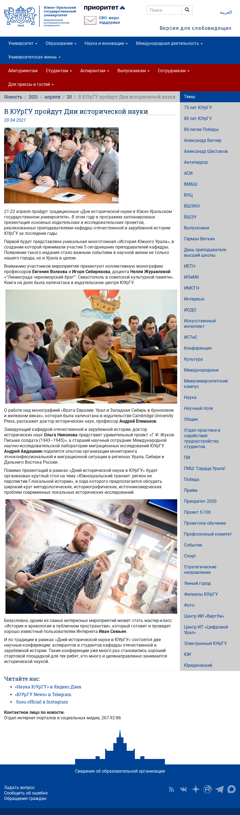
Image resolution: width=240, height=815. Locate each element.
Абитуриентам (23, 70)
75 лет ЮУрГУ (198, 107)
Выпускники (196, 227)
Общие (191, 419)
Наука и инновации (106, 43)
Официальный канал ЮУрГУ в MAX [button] (231, 789)
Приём (190, 490)
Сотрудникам (173, 70)
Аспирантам (94, 70)
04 (12, 120)
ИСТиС (190, 337)
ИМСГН (191, 288)
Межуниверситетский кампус (206, 383)
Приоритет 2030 (200, 501)
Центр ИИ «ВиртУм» (204, 616)
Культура (193, 359)
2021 (33, 97)
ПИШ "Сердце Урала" (205, 468)
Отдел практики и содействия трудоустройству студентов (202, 438)
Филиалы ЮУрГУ (201, 594)
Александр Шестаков (206, 151)
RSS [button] (171, 789)
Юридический (198, 665)
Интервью (194, 299)
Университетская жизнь (34, 57)
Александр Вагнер (202, 140)
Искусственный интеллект (200, 323)
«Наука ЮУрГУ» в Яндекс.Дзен (48, 687)
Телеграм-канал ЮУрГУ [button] (219, 789)
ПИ (187, 457)
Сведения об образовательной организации (120, 771)
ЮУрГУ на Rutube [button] (207, 789)
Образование (61, 43)
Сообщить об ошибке (26, 793)
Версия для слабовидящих (196, 28)
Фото (189, 605)
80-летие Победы (201, 129)
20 (69, 97)
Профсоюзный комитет (208, 534)
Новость (13, 97)
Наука (190, 397)
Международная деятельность (169, 43)
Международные (201, 370)
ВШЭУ (190, 217)
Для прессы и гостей (31, 84)
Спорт (190, 556)
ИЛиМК (191, 277)
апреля (52, 97)
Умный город (197, 583)
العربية (226, 12)
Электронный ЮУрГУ (205, 643)
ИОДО (190, 309)
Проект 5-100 (197, 512)
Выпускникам (133, 70)
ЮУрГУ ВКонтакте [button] (183, 789)
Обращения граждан (25, 798)
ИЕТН (189, 266)
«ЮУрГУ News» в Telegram (43, 694)
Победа (191, 479)
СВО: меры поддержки (109, 20)
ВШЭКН (192, 206)
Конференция (198, 348)
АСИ (188, 173)
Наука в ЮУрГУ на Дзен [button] (195, 789)
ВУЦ (188, 195)
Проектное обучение (205, 523)
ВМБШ (190, 184)
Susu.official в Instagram (42, 702)
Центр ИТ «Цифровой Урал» (206, 629)
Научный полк (198, 408)
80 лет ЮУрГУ (198, 118)
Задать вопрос (19, 787)
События (193, 545)
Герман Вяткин (199, 238)
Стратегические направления (200, 569)
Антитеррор (196, 162)
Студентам (59, 70)
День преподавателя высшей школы (205, 252)
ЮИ (187, 654)
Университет (22, 43)
